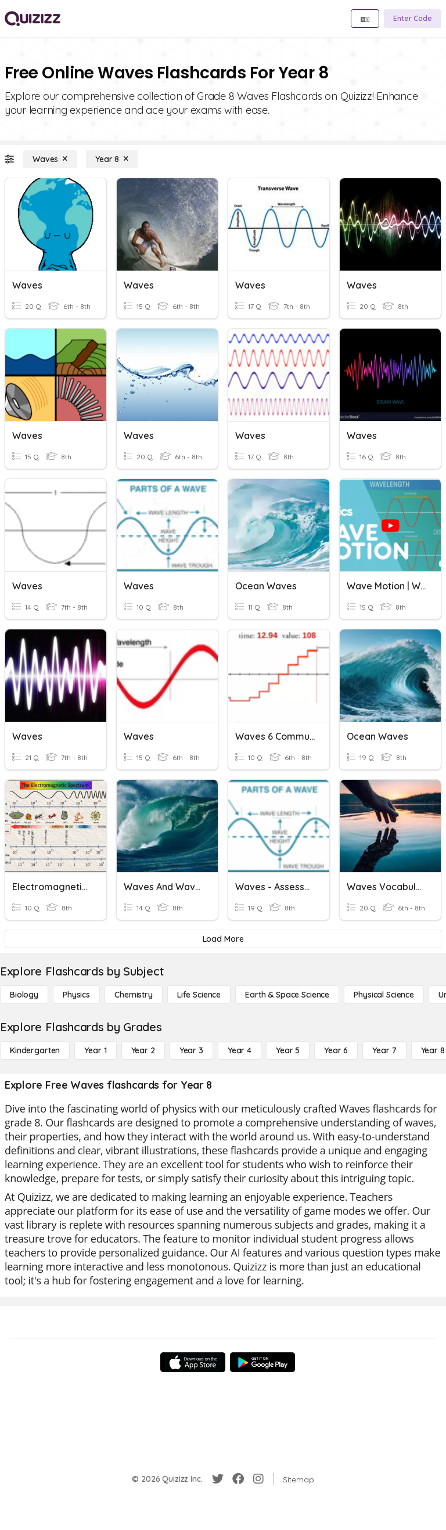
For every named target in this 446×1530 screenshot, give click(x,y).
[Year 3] (191, 1050)
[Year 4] (239, 1050)
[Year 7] (384, 1050)
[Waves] (50, 159)
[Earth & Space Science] (287, 994)
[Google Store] (262, 1362)
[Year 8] (112, 159)
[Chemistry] (134, 994)
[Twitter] (218, 1479)
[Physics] (76, 994)
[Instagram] (258, 1479)
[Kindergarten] (35, 1050)
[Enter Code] (412, 18)
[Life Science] (199, 994)
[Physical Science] (384, 994)
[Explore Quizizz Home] (32, 18)
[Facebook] (238, 1479)
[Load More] (223, 939)
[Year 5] (288, 1050)
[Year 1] (95, 1050)
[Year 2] (143, 1050)
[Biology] (24, 994)
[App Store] (192, 1362)
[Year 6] (336, 1050)
